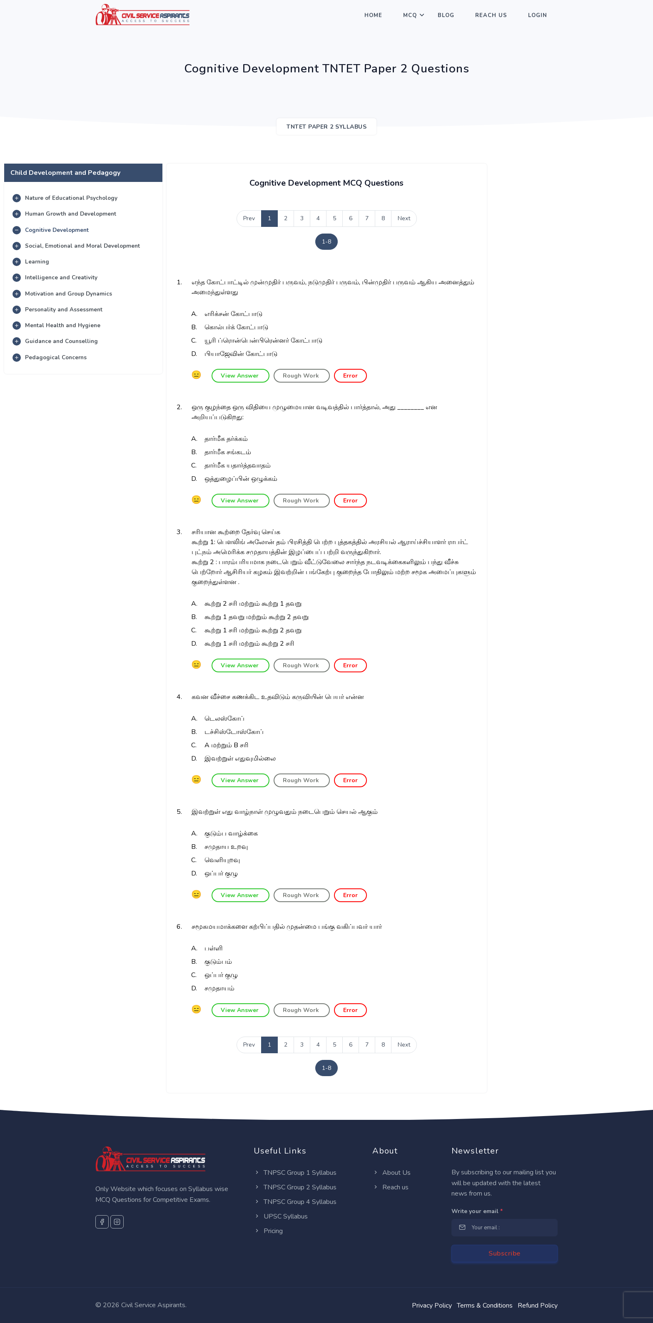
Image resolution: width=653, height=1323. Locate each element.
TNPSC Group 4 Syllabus (295, 1201)
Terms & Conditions (485, 1305)
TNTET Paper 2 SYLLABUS (326, 127)
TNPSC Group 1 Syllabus (295, 1172)
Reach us (390, 1187)
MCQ (410, 15)
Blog (446, 15)
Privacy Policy (432, 1305)
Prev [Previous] (249, 218)
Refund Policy (538, 1305)
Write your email (477, 1211)
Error (350, 376)
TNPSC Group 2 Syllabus (295, 1187)
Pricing (268, 1231)
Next (404, 218)
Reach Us (491, 15)
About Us (391, 1172)
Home (373, 15)
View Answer (240, 376)
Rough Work (302, 376)
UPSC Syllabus (281, 1216)
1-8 (326, 242)
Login (537, 15)
